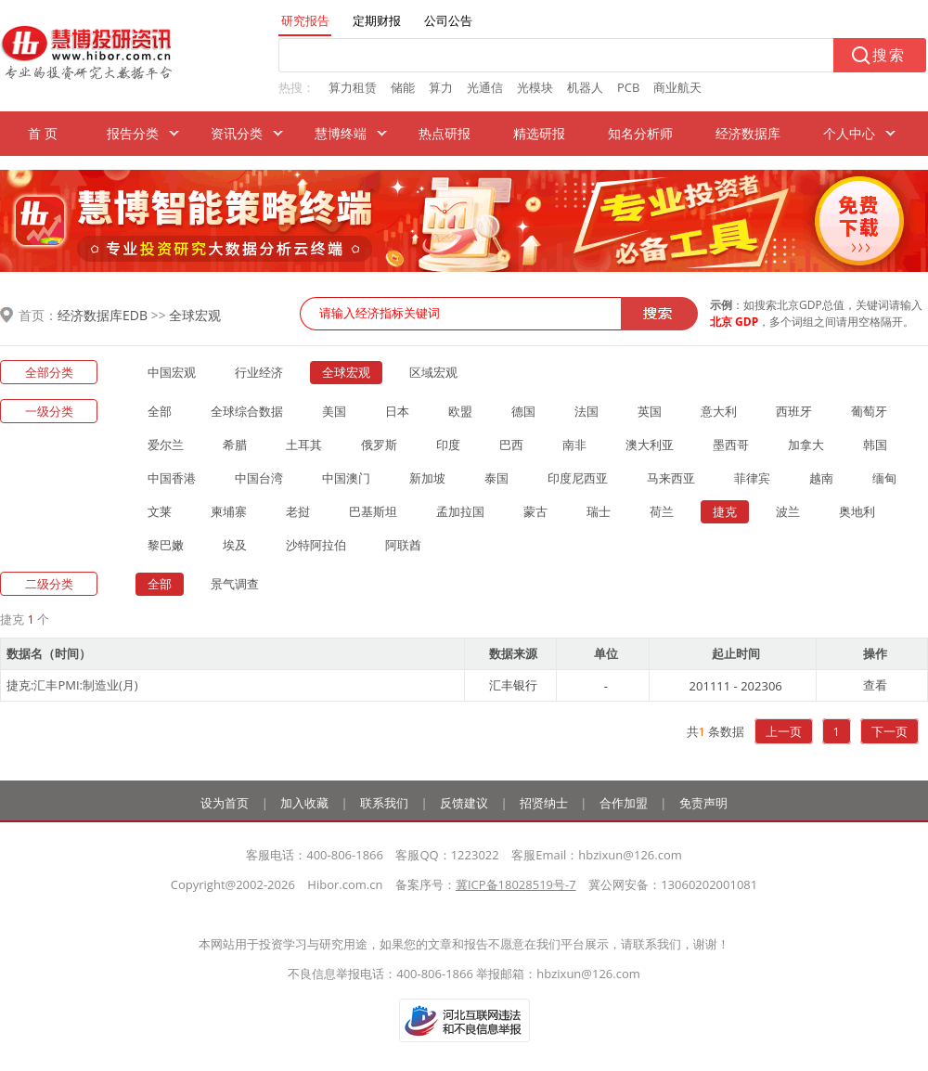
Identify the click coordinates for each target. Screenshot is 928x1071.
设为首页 (224, 802)
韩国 (875, 444)
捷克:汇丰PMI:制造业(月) (72, 685)
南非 (574, 444)
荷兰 (662, 511)
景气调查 (235, 583)
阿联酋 (403, 544)
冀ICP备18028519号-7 (516, 884)
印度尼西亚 (578, 478)
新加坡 (427, 478)
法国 (586, 411)
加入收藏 (304, 802)
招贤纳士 (544, 802)
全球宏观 (195, 315)
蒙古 (535, 511)
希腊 (235, 444)
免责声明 (703, 802)
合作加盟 (623, 802)
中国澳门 (346, 478)
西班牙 (794, 411)
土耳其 (304, 444)
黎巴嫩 (166, 544)
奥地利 (857, 511)
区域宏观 (433, 372)
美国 (334, 411)
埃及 (235, 544)
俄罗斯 (379, 444)
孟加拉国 (460, 511)
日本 (397, 411)
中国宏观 (172, 372)
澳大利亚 (649, 444)
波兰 (788, 511)
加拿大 (806, 444)
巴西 (511, 444)
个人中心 (849, 133)
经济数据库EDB (103, 315)
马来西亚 (671, 478)
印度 (448, 444)
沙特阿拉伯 (316, 544)
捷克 (725, 511)
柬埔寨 (229, 511)
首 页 (42, 133)
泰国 (496, 478)
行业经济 (259, 372)
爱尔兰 (166, 444)
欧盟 (460, 411)
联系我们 (384, 802)
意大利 (719, 411)
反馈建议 (464, 802)
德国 (523, 411)
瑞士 (598, 511)
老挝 (298, 511)
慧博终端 (341, 133)
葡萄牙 (869, 411)
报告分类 (133, 133)
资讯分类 (237, 133)
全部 (160, 411)
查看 (875, 685)
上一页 (784, 731)
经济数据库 (747, 133)
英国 (650, 411)
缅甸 (884, 478)
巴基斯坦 (373, 511)
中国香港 (172, 478)
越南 (821, 478)
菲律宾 (752, 478)
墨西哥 (731, 444)
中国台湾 (259, 478)
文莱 (160, 511)
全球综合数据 (247, 411)
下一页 (889, 731)
